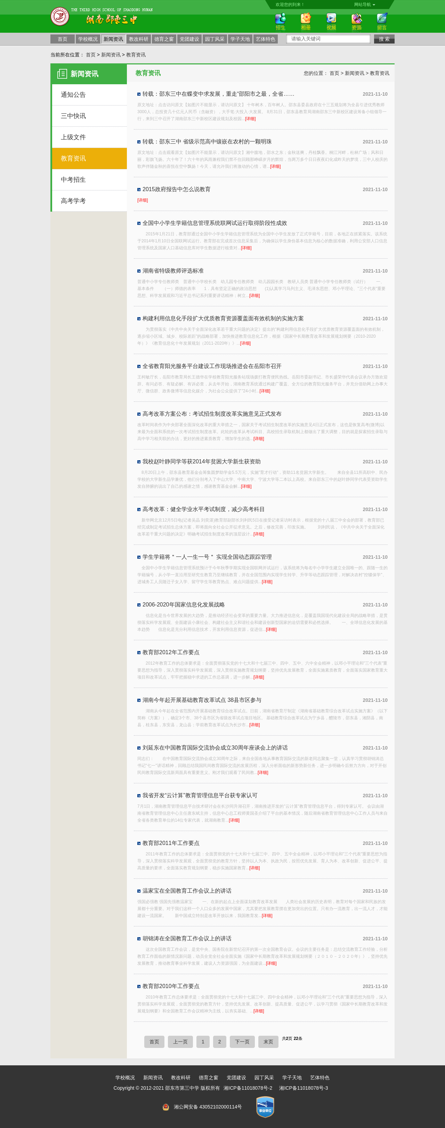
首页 (62, 39)
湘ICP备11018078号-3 (303, 1088)
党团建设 (189, 39)
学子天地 (240, 39)
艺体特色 (265, 39)
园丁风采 (215, 39)
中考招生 (73, 179)
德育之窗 (164, 39)
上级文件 (73, 137)
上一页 (180, 1041)
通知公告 (73, 94)
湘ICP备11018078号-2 (248, 1088)
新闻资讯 (113, 39)
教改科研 (138, 39)
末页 (268, 1041)
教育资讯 (136, 54)
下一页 (242, 1041)
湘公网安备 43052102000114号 (208, 1107)
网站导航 (364, 4)
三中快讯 (73, 115)
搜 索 (384, 39)
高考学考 (73, 200)
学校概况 (88, 39)
